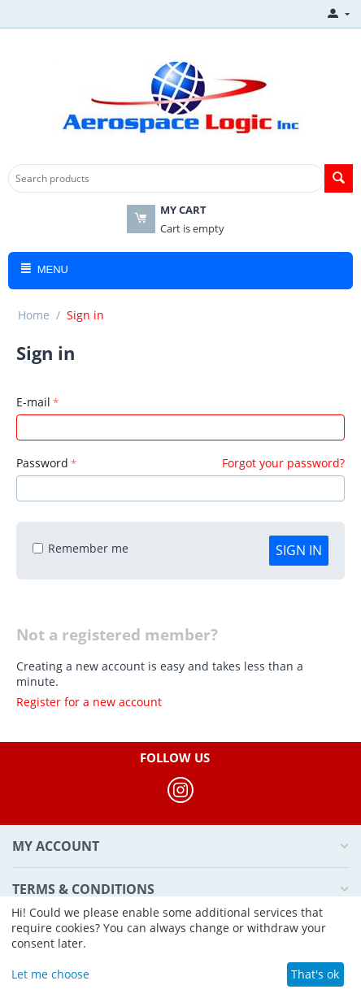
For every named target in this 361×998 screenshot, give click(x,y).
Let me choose (50, 974)
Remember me (80, 548)
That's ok (315, 974)
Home (34, 315)
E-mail (33, 402)
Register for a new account (89, 701)
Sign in (299, 550)
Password (42, 463)
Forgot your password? (283, 463)
